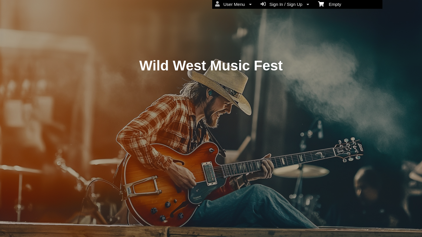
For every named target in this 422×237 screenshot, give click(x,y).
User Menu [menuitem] (233, 4)
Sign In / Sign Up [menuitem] (285, 4)
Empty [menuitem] (329, 4)
